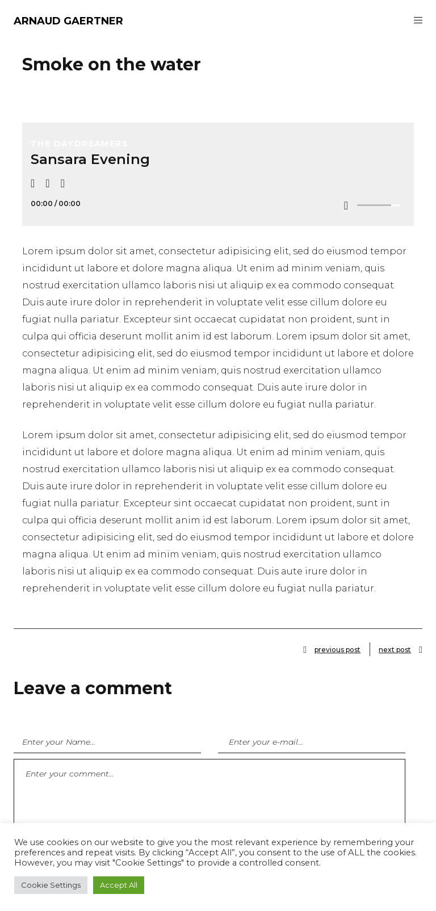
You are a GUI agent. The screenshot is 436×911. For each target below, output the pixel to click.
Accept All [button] (118, 884)
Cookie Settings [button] (51, 884)
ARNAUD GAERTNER (68, 21)
